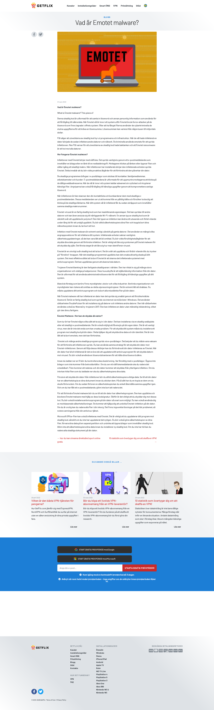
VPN (115, 5)
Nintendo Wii (101, 692)
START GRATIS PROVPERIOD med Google (94, 549)
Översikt (99, 650)
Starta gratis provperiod (139, 568)
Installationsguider (87, 5)
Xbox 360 (100, 686)
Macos (99, 656)
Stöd (138, 5)
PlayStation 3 (101, 680)
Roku (98, 668)
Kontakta (74, 668)
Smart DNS (104, 5)
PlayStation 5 (101, 677)
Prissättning (127, 5)
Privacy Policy (61, 700)
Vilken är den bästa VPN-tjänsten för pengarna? (52, 502)
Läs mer (73, 526)
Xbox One (100, 683)
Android (99, 662)
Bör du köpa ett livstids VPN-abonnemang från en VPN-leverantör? (105, 502)
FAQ (72, 682)
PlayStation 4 (101, 674)
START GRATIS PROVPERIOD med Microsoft (94, 559)
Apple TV (100, 665)
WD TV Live (101, 671)
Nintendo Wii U (102, 689)
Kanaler (71, 5)
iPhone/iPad (101, 659)
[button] (145, 6)
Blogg (72, 662)
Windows (100, 653)
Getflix (43, 700)
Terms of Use (50, 700)
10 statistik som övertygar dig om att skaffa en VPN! (156, 502)
